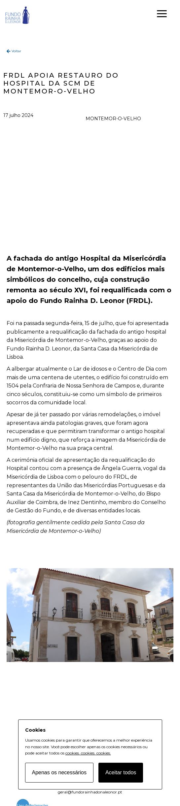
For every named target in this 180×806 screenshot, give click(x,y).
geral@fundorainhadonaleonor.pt (90, 791)
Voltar (16, 51)
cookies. (72, 753)
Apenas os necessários (59, 772)
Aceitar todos (120, 772)
